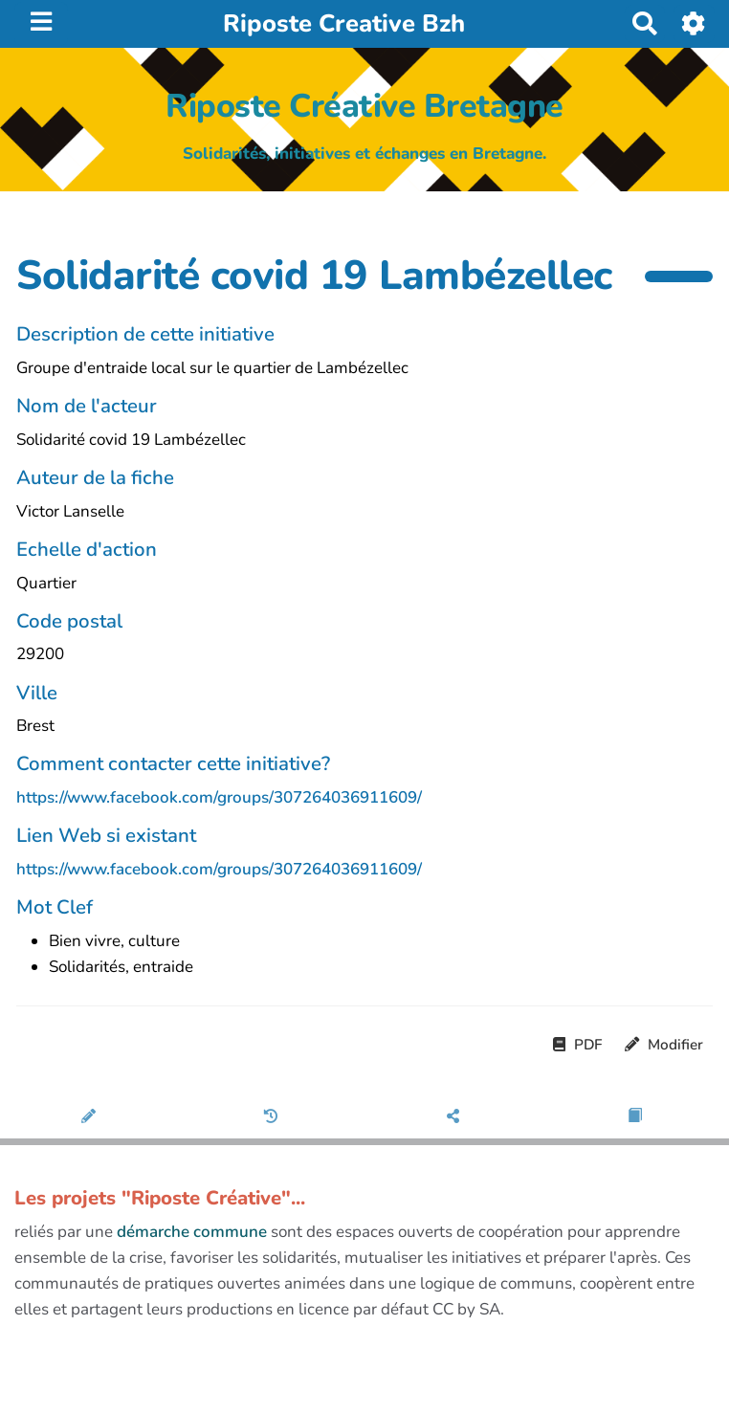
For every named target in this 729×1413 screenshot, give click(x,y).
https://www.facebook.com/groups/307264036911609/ (219, 797)
